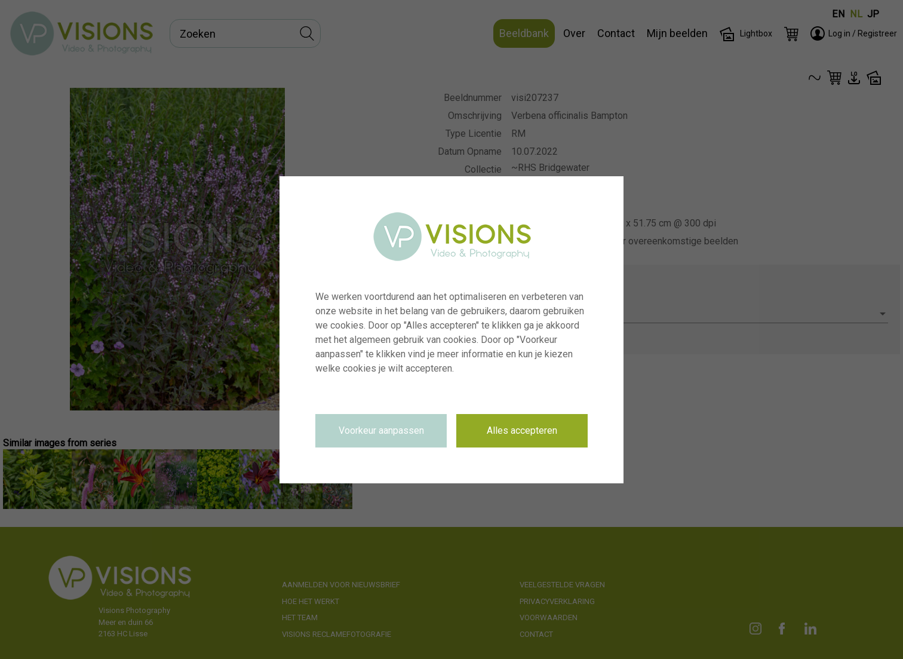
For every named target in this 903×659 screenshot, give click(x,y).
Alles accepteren (522, 430)
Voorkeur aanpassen (381, 430)
